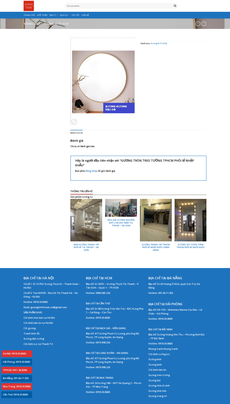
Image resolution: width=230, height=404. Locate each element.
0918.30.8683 (40, 302)
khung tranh (171, 348)
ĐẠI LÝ (54, 15)
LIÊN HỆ (85, 15)
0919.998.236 (103, 342)
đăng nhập (91, 171)
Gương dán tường (34, 338)
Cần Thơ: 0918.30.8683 (15, 394)
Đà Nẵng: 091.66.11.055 (16, 378)
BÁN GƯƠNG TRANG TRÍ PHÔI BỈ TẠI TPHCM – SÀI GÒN (86, 247)
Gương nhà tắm (157, 390)
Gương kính (155, 364)
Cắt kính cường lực (159, 354)
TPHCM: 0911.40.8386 (15, 370)
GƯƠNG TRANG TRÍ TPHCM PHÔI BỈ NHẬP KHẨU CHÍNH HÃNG (156, 247)
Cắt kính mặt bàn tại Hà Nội (39, 317)
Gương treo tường (159, 375)
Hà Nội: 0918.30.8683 (14, 353)
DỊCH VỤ (64, 15)
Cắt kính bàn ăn (157, 369)
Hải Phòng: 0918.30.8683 (16, 361)
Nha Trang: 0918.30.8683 (17, 386)
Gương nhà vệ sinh (159, 385)
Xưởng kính (154, 359)
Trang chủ (32, 24)
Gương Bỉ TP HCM (56, 24)
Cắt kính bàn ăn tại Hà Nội (38, 323)
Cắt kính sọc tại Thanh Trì (38, 344)
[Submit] (175, 5)
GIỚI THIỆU (42, 15)
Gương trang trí (157, 396)
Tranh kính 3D (32, 333)
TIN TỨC (76, 15)
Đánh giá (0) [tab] (76, 133)
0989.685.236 (103, 293)
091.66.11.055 (165, 293)
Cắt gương (30, 328)
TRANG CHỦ (29, 15)
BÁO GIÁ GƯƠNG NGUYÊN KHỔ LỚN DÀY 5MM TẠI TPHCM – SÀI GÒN (121, 223)
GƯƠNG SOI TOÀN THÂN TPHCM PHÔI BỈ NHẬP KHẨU (190, 246)
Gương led (154, 380)
